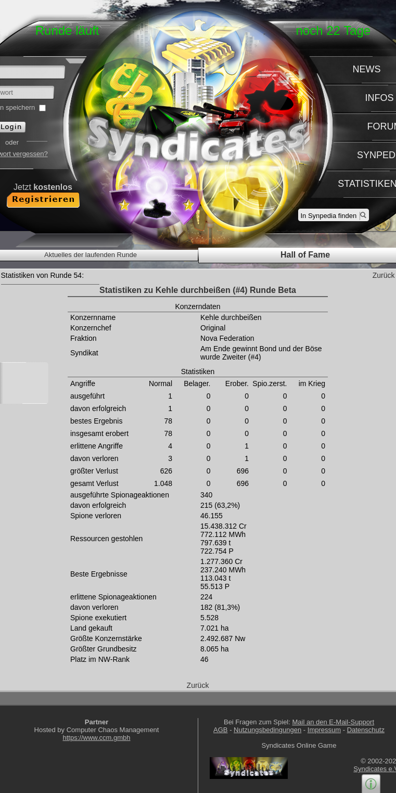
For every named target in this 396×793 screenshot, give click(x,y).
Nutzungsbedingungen (267, 730)
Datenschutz (366, 730)
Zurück (384, 275)
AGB (220, 730)
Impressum (324, 730)
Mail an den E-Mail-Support (333, 722)
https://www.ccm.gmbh (96, 737)
